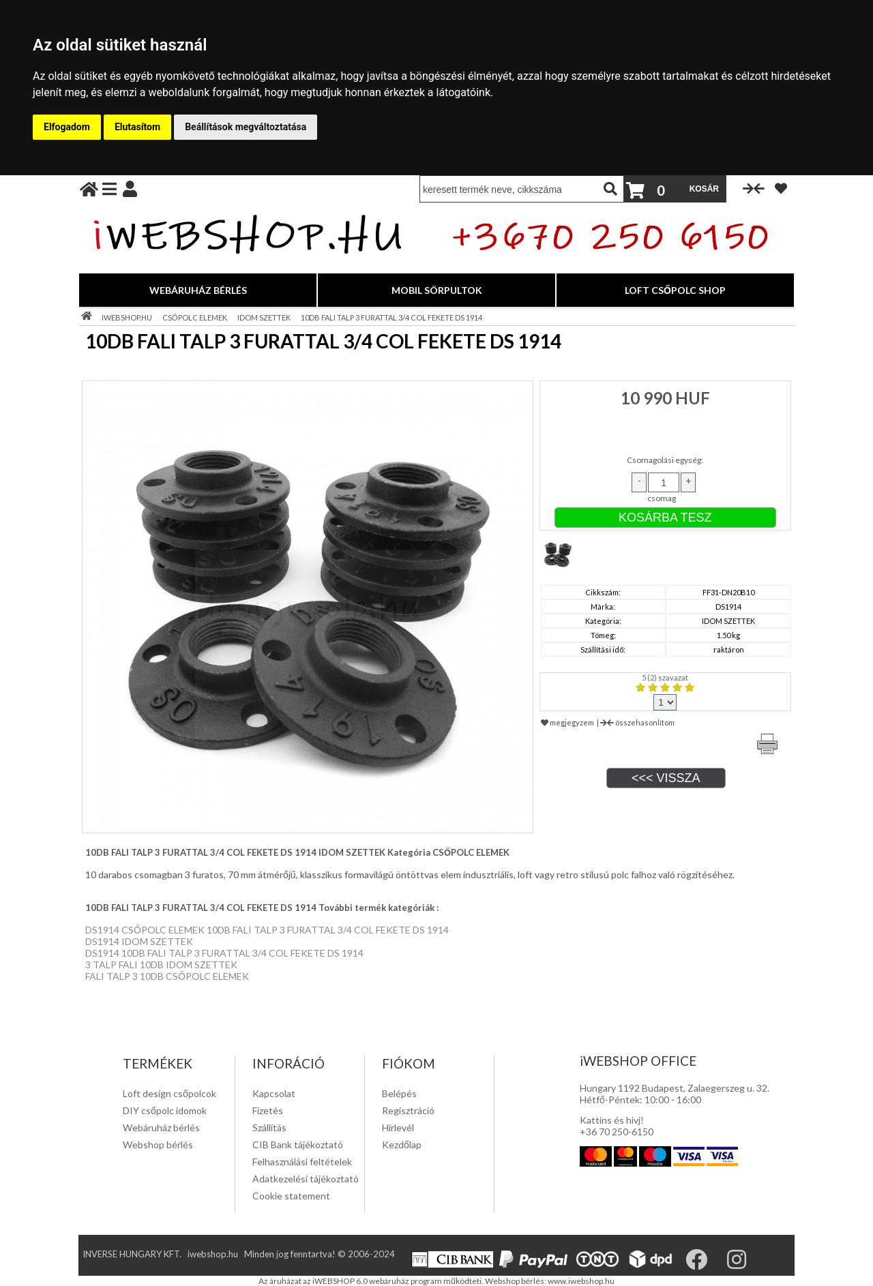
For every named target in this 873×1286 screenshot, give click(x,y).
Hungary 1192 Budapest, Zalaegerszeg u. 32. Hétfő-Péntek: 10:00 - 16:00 (674, 1093)
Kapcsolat (273, 1093)
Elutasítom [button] (137, 126)
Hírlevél (398, 1127)
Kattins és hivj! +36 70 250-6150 (616, 1125)
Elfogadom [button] (67, 126)
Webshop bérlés (158, 1144)
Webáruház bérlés (161, 1127)
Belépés (399, 1093)
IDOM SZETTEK (264, 317)
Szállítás (269, 1127)
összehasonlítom (637, 722)
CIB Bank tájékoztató (297, 1144)
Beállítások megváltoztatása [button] (245, 126)
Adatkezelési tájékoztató (305, 1178)
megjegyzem (567, 722)
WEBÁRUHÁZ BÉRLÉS (198, 290)
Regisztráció (408, 1110)
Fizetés (267, 1110)
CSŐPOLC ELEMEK (194, 317)
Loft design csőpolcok (169, 1093)
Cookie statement (291, 1195)
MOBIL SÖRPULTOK (436, 290)
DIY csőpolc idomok (165, 1110)
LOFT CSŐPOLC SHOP (675, 290)
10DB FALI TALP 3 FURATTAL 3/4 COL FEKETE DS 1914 (391, 317)
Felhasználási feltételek (302, 1161)
